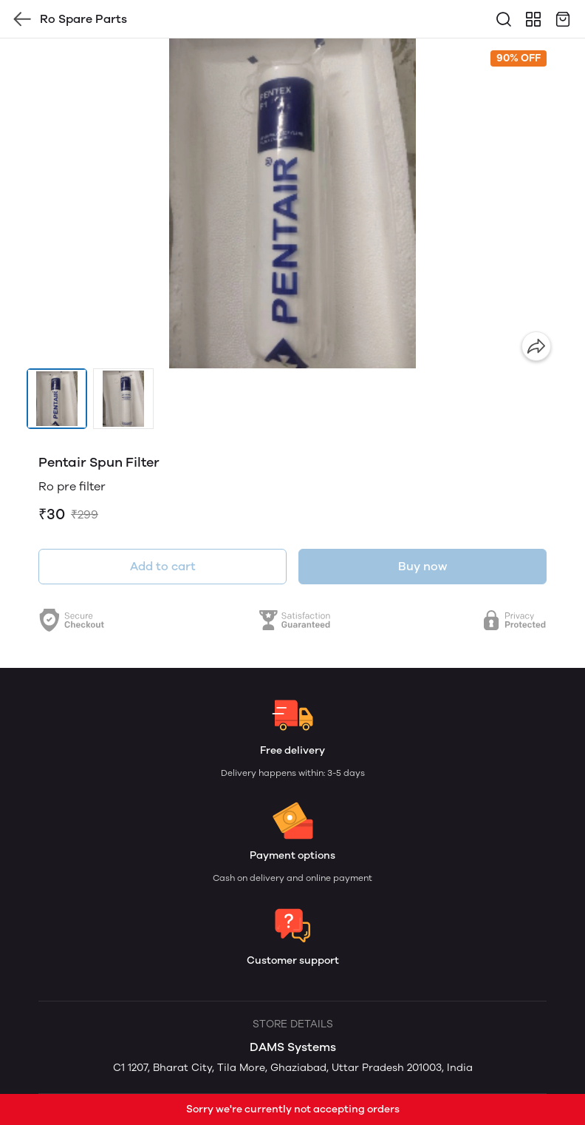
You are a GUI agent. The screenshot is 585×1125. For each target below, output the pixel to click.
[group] (292, 203)
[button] (57, 398)
